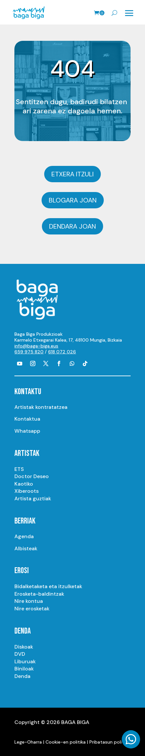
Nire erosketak (31, 608)
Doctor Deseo (31, 476)
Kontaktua (27, 418)
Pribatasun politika (109, 742)
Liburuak (25, 661)
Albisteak (25, 548)
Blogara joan (73, 200)
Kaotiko (23, 483)
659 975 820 (29, 352)
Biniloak (24, 668)
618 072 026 (62, 352)
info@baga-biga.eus (36, 346)
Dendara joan (72, 226)
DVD (19, 654)
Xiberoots (26, 491)
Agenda (24, 536)
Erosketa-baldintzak (39, 593)
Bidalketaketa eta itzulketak (48, 586)
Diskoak (23, 646)
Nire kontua (28, 601)
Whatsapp (27, 430)
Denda (22, 676)
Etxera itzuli (72, 174)
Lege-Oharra (28, 742)
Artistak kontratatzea (40, 407)
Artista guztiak (32, 498)
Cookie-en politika (65, 742)
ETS (19, 469)
